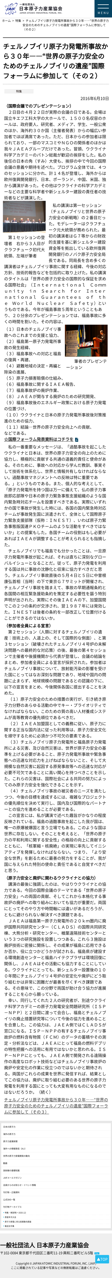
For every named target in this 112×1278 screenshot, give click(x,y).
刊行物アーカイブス (12, 1206)
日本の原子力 (9, 1126)
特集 (19, 91)
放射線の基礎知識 (11, 1170)
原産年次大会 (10, 1217)
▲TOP (102, 1259)
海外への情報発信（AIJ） (15, 1148)
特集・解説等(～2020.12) (15, 1212)
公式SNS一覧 (9, 1199)
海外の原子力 (9, 1133)
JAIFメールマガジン (12, 1177)
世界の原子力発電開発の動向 (16, 1155)
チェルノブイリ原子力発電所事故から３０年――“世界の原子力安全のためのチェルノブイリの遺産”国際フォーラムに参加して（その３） (56, 1106)
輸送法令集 (9, 1226)
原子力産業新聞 (10, 1141)
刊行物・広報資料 (11, 1192)
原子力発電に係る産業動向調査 (18, 1221)
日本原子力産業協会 (58, 3)
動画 (5, 1163)
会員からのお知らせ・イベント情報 (19, 1184)
